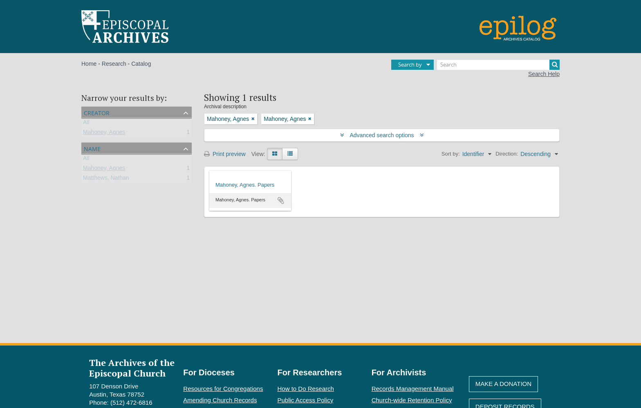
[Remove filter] (253, 119)
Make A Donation (503, 383)
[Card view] (274, 154)
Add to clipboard (281, 200)
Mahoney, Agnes (104, 133)
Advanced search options (382, 135)
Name (92, 148)
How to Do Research (306, 388)
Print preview (225, 154)
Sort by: (451, 154)
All (86, 123)
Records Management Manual (413, 388)
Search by (410, 64)
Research (114, 63)
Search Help (544, 74)
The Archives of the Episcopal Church (132, 368)
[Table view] (290, 154)
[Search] (498, 65)
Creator (97, 112)
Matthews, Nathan (106, 179)
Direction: (506, 154)
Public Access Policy (306, 400)
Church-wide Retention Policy (412, 400)
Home (88, 63)
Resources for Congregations (223, 388)
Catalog (141, 63)
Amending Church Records (220, 400)
